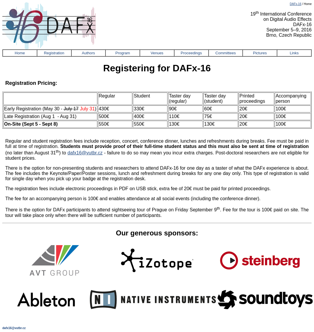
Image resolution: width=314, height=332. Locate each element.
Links (294, 53)
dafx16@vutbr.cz (85, 152)
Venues (157, 53)
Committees (225, 53)
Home (20, 53)
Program (122, 53)
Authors (88, 53)
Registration (54, 53)
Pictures (260, 53)
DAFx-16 (295, 4)
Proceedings (191, 53)
